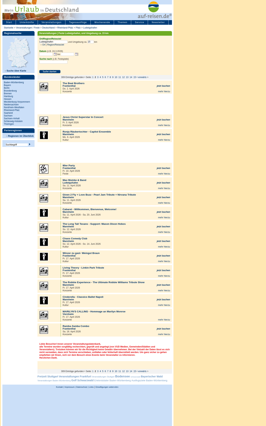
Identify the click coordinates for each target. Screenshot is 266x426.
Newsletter (158, 22)
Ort (43, 44)
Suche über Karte (15, 70)
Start (9, 22)
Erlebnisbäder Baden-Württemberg (112, 380)
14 (131, 77)
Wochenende (102, 22)
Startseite (8, 27)
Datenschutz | (82, 387)
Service (139, 22)
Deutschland (48, 27)
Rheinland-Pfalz (65, 27)
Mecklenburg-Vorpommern (17, 102)
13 (127, 77)
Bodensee (122, 376)
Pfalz (78, 27)
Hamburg (8, 96)
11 (119, 77)
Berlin (7, 88)
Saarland (8, 113)
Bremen (8, 93)
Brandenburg (10, 90)
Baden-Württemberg (14, 82)
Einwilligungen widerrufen (107, 387)
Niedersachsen (11, 104)
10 (116, 77)
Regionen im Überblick (20, 136)
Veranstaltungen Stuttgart (103, 377)
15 (134, 77)
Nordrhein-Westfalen (14, 107)
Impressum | (70, 387)
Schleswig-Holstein (13, 121)
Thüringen (9, 124)
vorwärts (142, 77)
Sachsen (8, 115)
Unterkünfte (27, 22)
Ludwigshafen (90, 27)
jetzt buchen (163, 86)
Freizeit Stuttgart (47, 376)
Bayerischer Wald (152, 376)
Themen (122, 22)
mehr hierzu (164, 91)
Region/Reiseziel (55, 44)
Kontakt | (60, 387)
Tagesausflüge (78, 22)
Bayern (7, 85)
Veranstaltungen (52, 22)
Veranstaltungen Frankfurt (75, 376)
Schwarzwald (135, 377)
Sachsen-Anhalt (12, 118)
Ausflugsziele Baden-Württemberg (149, 380)
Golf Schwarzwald (82, 380)
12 (123, 77)
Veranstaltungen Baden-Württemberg (54, 380)
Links (91, 387)
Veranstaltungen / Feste (28, 27)
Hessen (7, 99)
